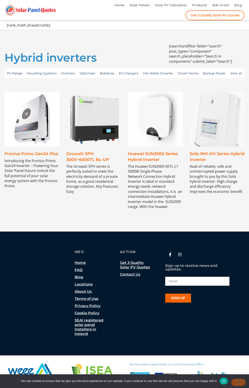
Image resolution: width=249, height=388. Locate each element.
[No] (238, 382)
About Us (83, 291)
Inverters (68, 73)
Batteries (107, 73)
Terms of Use (86, 299)
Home (119, 5)
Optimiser (88, 73)
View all (236, 73)
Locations (84, 284)
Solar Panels (139, 5)
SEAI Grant (220, 5)
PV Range (14, 73)
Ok (224, 381)
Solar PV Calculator (171, 5)
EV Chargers (128, 73)
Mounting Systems (42, 73)
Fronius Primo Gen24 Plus (31, 153)
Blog (238, 5)
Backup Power (214, 73)
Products (199, 5)
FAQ (78, 270)
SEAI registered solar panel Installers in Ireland (89, 327)
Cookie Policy (87, 313)
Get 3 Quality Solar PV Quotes (215, 15)
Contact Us (130, 274)
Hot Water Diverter (158, 73)
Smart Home (188, 73)
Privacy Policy (87, 306)
